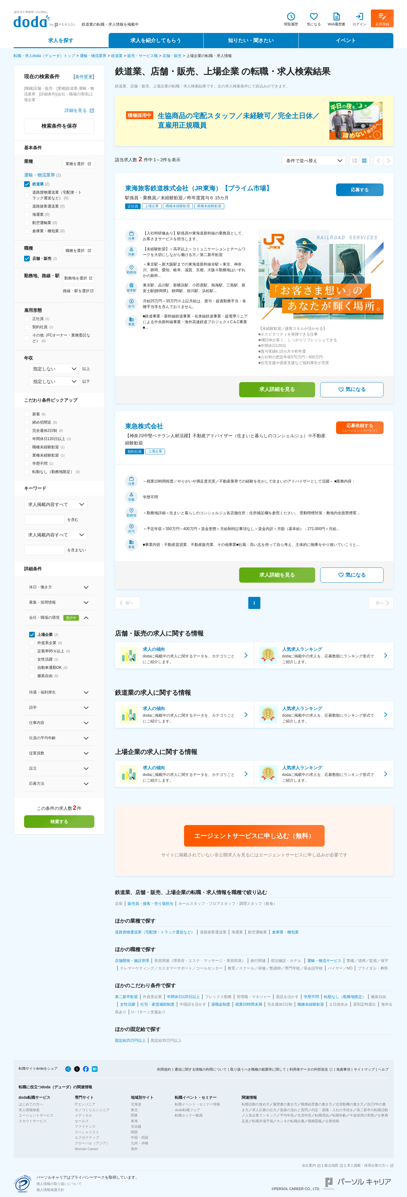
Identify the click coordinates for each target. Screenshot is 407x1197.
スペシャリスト (87, 1132)
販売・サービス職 (142, 56)
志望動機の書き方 (350, 1104)
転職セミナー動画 (189, 1115)
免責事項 (343, 1069)
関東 (134, 1115)
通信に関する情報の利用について (201, 1069)
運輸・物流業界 (93, 56)
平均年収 (287, 1115)
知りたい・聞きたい (251, 40)
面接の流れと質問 (294, 1110)
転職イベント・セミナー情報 (197, 1104)
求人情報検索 (29, 1110)
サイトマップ (364, 1069)
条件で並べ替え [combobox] (301, 160)
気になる (352, 390)
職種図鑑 (315, 1121)
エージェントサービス (36, 1115)
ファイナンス (85, 1126)
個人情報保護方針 (50, 1190)
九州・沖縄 (139, 1143)
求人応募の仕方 (264, 1110)
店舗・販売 (171, 56)
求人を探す (60, 40)
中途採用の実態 (362, 1115)
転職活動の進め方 (256, 1104)
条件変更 (84, 76)
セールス (82, 1121)
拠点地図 (331, 1165)
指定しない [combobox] (44, 368)
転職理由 (322, 1115)
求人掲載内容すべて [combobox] (48, 504)
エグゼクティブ (87, 1137)
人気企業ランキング (261, 1115)
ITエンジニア (85, 1104)
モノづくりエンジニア (92, 1110)
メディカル (83, 1115)
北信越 (136, 1126)
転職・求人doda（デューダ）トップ (44, 56)
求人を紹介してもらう (155, 40)
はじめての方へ (31, 1104)
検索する (59, 821)
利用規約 (164, 1069)
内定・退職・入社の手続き (332, 1110)
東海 (134, 1121)
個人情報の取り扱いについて (59, 1184)
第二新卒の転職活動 (372, 1110)
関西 (134, 1132)
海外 (134, 1149)
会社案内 (309, 1165)
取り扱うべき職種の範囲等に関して (258, 1069)
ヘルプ (383, 1069)
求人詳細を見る (277, 389)
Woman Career (86, 1149)
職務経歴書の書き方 (316, 1104)
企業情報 (332, 1121)
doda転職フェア (187, 1110)
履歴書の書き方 (285, 1104)
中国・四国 (139, 1137)
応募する (360, 189)
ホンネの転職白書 (290, 1121)
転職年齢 (339, 1115)
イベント (346, 40)
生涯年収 (304, 1115)
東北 (134, 1110)
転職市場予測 (262, 1121)
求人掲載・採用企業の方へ (368, 1165)
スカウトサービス (33, 1121)
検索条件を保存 (59, 126)
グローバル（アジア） (92, 1143)
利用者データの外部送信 (308, 1069)
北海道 (136, 1104)
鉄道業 (117, 56)
